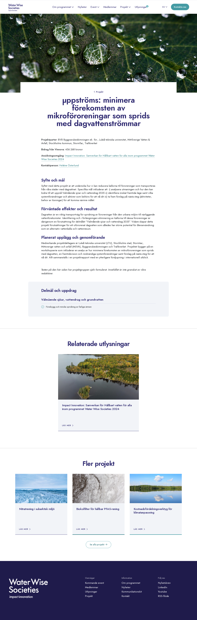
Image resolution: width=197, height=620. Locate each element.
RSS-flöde (163, 596)
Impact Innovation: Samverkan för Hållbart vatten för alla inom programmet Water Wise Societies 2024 (98, 157)
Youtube (162, 592)
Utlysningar (141, 7)
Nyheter (82, 7)
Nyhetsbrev (164, 583)
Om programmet (61, 7)
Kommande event (94, 583)
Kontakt (126, 596)
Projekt (124, 7)
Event (94, 7)
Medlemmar (109, 7)
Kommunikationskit (132, 592)
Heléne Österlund (69, 165)
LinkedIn (162, 587)
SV (163, 7)
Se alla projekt (97, 544)
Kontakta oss (180, 7)
